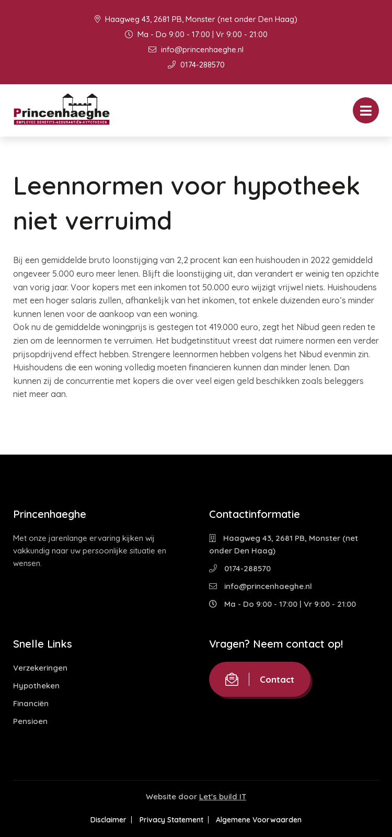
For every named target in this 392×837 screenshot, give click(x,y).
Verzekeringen (40, 668)
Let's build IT (222, 796)
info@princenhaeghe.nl (196, 49)
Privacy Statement (171, 819)
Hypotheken (36, 686)
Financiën (31, 703)
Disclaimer (104, 819)
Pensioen (30, 721)
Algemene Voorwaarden (264, 819)
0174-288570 (196, 65)
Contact (259, 679)
